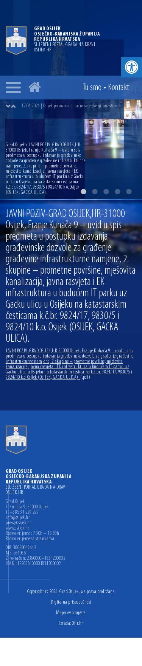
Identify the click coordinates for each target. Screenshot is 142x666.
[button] (131, 67)
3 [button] (106, 191)
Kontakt (118, 87)
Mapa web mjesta (71, 613)
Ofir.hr (77, 623)
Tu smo (92, 87)
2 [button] (94, 191)
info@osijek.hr (18, 517)
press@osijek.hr (18, 523)
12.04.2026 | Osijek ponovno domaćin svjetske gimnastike (69, 106)
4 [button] (117, 191)
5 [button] (129, 191)
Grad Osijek (16, 145)
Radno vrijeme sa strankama (30, 539)
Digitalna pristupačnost (71, 602)
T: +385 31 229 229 (22, 512)
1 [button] (83, 191)
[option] (78, 106)
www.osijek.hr (18, 528)
